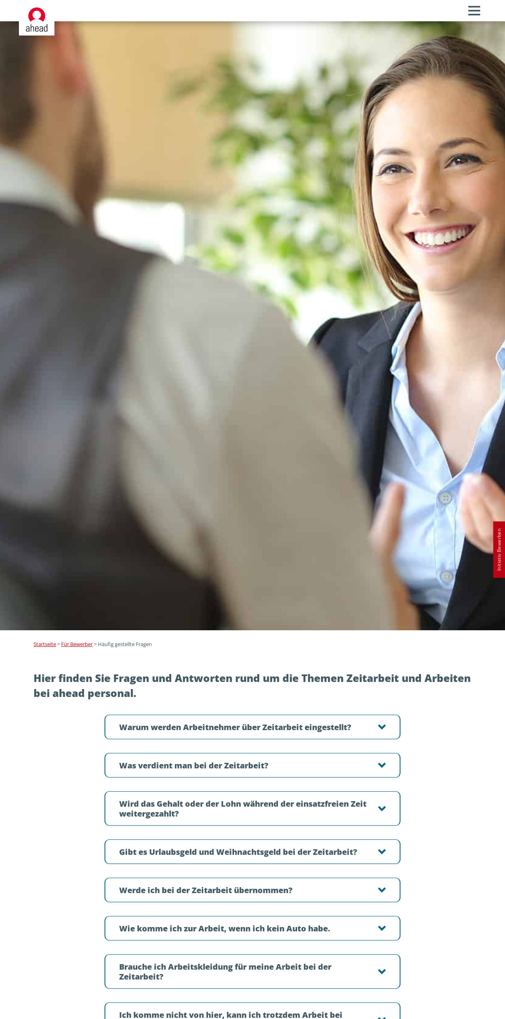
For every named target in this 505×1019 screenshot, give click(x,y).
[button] (252, 727)
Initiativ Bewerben (499, 549)
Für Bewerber (77, 644)
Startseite (45, 644)
